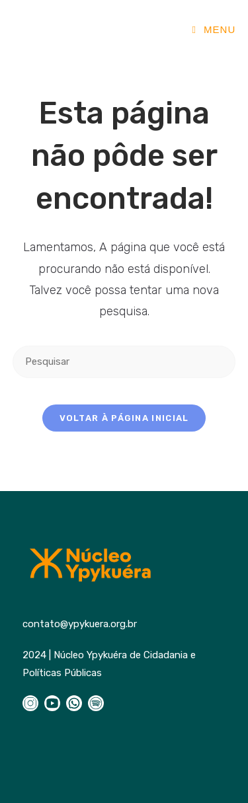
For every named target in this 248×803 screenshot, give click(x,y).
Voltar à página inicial (124, 418)
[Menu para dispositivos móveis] (213, 29)
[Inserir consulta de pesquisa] (124, 362)
